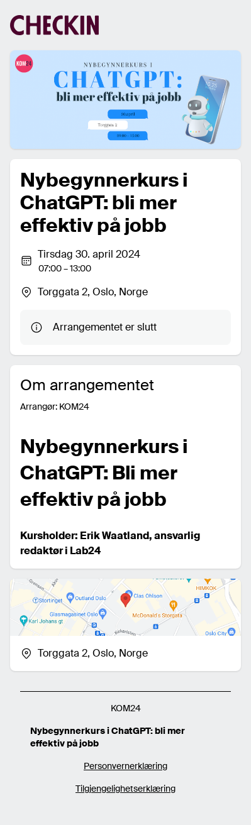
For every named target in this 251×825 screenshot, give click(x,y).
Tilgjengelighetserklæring (125, 788)
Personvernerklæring (125, 766)
